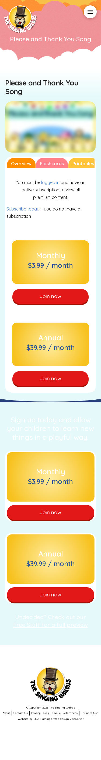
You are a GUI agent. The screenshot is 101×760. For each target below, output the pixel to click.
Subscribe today (22, 209)
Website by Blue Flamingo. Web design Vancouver (50, 719)
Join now (50, 296)
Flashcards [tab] (52, 163)
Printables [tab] (83, 163)
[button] (90, 11)
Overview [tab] (21, 163)
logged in (50, 182)
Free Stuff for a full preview (50, 624)
